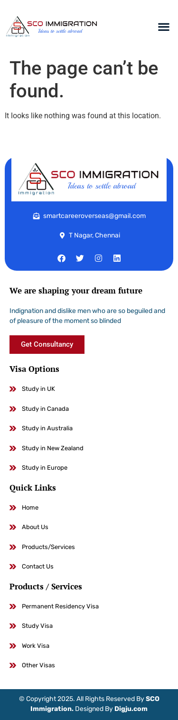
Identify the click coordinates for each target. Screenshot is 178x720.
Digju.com (131, 709)
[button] (164, 27)
